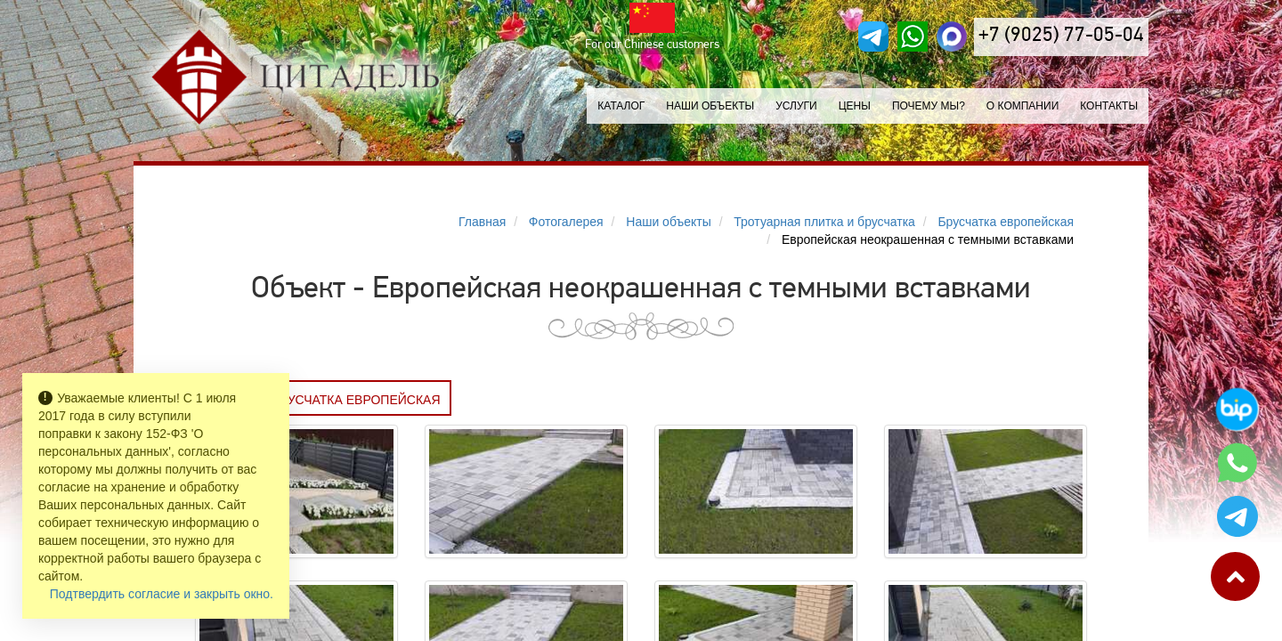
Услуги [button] (796, 106)
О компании (1022, 106)
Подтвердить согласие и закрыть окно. (161, 594)
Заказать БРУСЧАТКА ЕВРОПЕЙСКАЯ (323, 400)
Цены (855, 106)
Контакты (1109, 106)
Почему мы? (928, 106)
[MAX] (952, 36)
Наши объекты (710, 106)
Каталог (621, 106)
